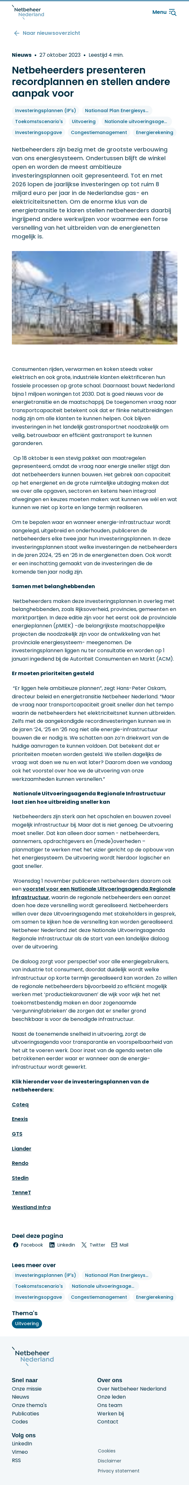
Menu (164, 12)
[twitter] (92, 1245)
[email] (119, 1245)
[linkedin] (61, 1245)
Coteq (20, 1104)
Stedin (20, 1178)
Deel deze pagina (37, 1235)
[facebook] (27, 1245)
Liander (21, 1148)
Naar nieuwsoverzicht (51, 33)
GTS (17, 1134)
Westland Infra (31, 1207)
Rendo (20, 1163)
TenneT (21, 1192)
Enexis (20, 1119)
